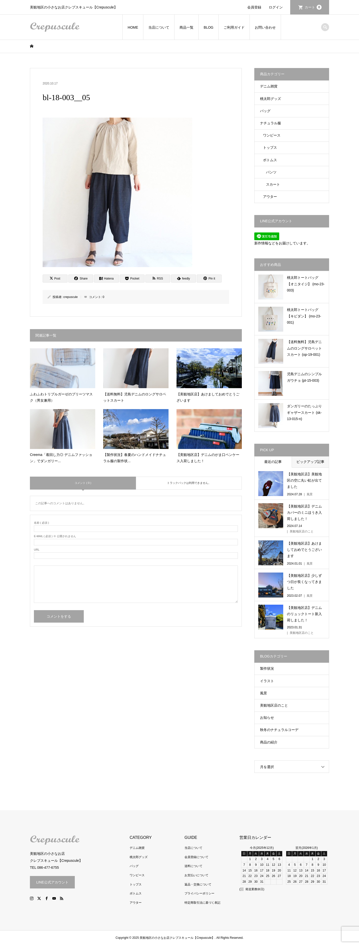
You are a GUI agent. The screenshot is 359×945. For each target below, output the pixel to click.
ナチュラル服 (270, 123)
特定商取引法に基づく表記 (202, 902)
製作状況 (267, 668)
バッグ (265, 111)
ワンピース (271, 135)
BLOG (208, 27)
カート (313, 7)
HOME (133, 27)
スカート (273, 184)
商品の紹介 (268, 742)
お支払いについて (196, 875)
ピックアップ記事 (310, 462)
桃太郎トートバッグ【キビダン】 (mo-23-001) (304, 316)
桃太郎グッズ (270, 99)
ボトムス (270, 160)
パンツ (271, 172)
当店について (158, 27)
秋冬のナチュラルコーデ (279, 730)
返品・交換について (197, 884)
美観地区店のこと (274, 705)
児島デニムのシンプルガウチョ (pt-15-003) (304, 377)
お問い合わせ (265, 27)
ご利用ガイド (234, 27)
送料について (193, 866)
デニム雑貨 (268, 86)
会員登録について (196, 857)
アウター (270, 197)
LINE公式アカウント (52, 882)
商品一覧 (186, 27)
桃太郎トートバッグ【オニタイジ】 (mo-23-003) (306, 284)
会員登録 (254, 7)
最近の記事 (273, 462)
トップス (270, 147)
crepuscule (70, 297)
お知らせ (267, 718)
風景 (263, 693)
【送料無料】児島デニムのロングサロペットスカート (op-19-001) (304, 348)
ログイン (276, 7)
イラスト (267, 681)
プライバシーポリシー (199, 893)
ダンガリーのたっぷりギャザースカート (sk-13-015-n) (304, 412)
